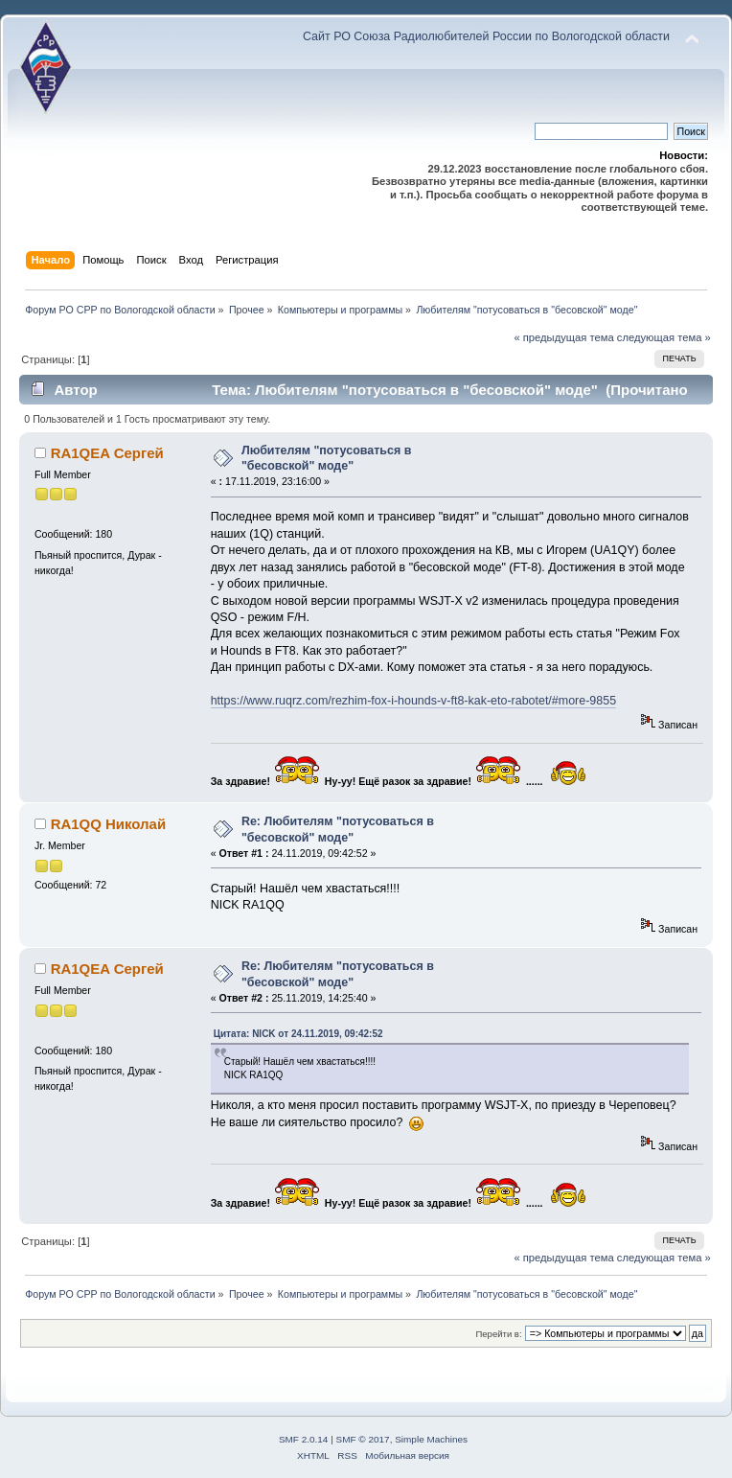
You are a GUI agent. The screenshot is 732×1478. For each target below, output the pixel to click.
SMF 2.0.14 (304, 1439)
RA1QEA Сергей (107, 453)
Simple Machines (431, 1439)
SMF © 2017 (363, 1439)
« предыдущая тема (563, 337)
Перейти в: (498, 1333)
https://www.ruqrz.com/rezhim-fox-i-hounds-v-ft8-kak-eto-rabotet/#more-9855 (413, 700)
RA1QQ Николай (109, 824)
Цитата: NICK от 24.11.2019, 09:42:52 (298, 1033)
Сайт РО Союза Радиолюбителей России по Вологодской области (486, 36)
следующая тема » (664, 337)
